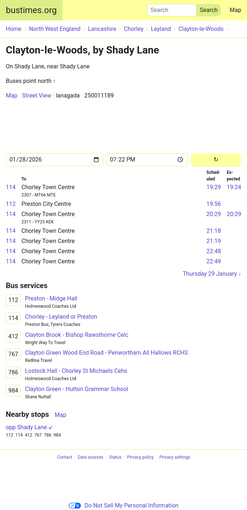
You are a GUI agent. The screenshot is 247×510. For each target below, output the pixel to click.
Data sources (90, 457)
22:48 (213, 251)
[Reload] (216, 160)
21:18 (213, 230)
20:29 (213, 214)
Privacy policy (140, 457)
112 (11, 203)
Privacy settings (174, 457)
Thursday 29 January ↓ (212, 273)
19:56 (213, 203)
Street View (36, 95)
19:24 (234, 187)
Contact (64, 457)
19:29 (213, 187)
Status (115, 457)
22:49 (213, 261)
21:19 (213, 241)
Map (235, 10)
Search (172, 8)
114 (11, 187)
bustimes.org (31, 10)
